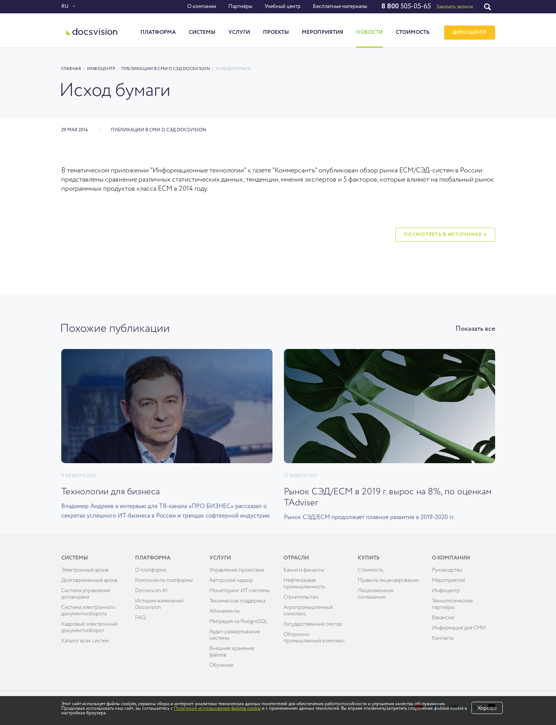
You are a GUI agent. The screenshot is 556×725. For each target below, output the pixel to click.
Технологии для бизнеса (110, 491)
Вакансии (443, 617)
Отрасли (296, 558)
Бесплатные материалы (340, 6)
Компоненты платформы (164, 580)
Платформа (158, 32)
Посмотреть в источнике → (445, 234)
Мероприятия (322, 32)
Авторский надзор (231, 580)
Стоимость (413, 32)
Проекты (276, 32)
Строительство (301, 597)
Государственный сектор (313, 624)
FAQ (140, 617)
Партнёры (240, 6)
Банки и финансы (304, 570)
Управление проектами (236, 570)
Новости (369, 32)
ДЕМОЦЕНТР (469, 32)
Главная (71, 69)
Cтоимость (370, 570)
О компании (201, 6)
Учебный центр (282, 6)
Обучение (221, 665)
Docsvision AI (151, 590)
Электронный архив (84, 570)
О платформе (150, 570)
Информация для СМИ (459, 628)
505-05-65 (406, 6)
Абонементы (224, 611)
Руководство (447, 570)
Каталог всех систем (85, 641)
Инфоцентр (101, 69)
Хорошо (487, 708)
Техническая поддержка (237, 601)
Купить (369, 558)
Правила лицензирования (388, 580)
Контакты (443, 638)
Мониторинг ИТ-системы (239, 590)
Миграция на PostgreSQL (238, 621)
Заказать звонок (454, 7)
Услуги (239, 32)
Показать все (475, 328)
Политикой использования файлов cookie (217, 708)
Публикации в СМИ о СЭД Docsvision (165, 69)
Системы (202, 32)
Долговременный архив (89, 580)
